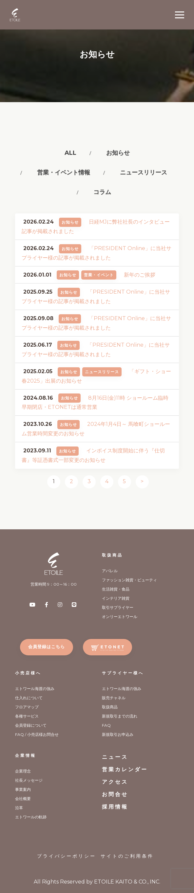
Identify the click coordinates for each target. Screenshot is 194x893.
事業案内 (23, 789)
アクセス (115, 782)
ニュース (115, 757)
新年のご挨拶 (139, 275)
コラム (102, 192)
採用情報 (115, 807)
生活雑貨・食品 (115, 589)
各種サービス (27, 716)
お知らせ (118, 152)
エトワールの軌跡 (31, 816)
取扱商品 (112, 555)
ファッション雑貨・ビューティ (129, 579)
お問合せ (115, 794)
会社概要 (23, 798)
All (70, 152)
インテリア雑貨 (115, 598)
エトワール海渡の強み (34, 688)
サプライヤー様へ (123, 672)
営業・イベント (99, 274)
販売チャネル (114, 697)
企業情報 (25, 755)
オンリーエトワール (119, 616)
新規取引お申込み (117, 734)
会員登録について (31, 725)
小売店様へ (28, 672)
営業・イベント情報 (63, 172)
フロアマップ (27, 706)
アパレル (110, 570)
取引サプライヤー (117, 607)
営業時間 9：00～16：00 (53, 584)
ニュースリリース (143, 172)
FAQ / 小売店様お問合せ (37, 734)
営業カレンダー (125, 769)
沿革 (19, 807)
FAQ (106, 725)
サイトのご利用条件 (127, 856)
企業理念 (23, 771)
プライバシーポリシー (66, 856)
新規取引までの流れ (119, 716)
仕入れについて (29, 697)
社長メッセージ (29, 780)
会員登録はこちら (46, 646)
